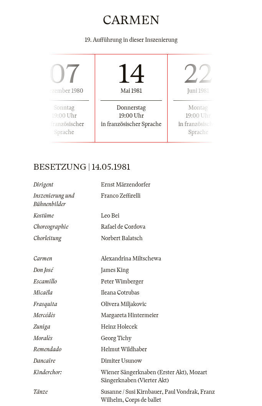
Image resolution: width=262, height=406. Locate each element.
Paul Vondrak (181, 392)
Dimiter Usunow (121, 361)
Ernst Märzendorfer (125, 185)
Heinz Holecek (119, 327)
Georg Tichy (116, 338)
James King (115, 270)
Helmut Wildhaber (124, 349)
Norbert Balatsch (122, 238)
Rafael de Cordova (123, 227)
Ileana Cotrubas (120, 293)
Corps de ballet (143, 400)
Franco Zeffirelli (120, 196)
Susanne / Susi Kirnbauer (131, 392)
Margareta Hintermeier (129, 315)
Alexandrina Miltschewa (131, 258)
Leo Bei (110, 216)
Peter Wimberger (122, 281)
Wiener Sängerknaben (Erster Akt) (143, 372)
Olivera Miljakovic (124, 304)
